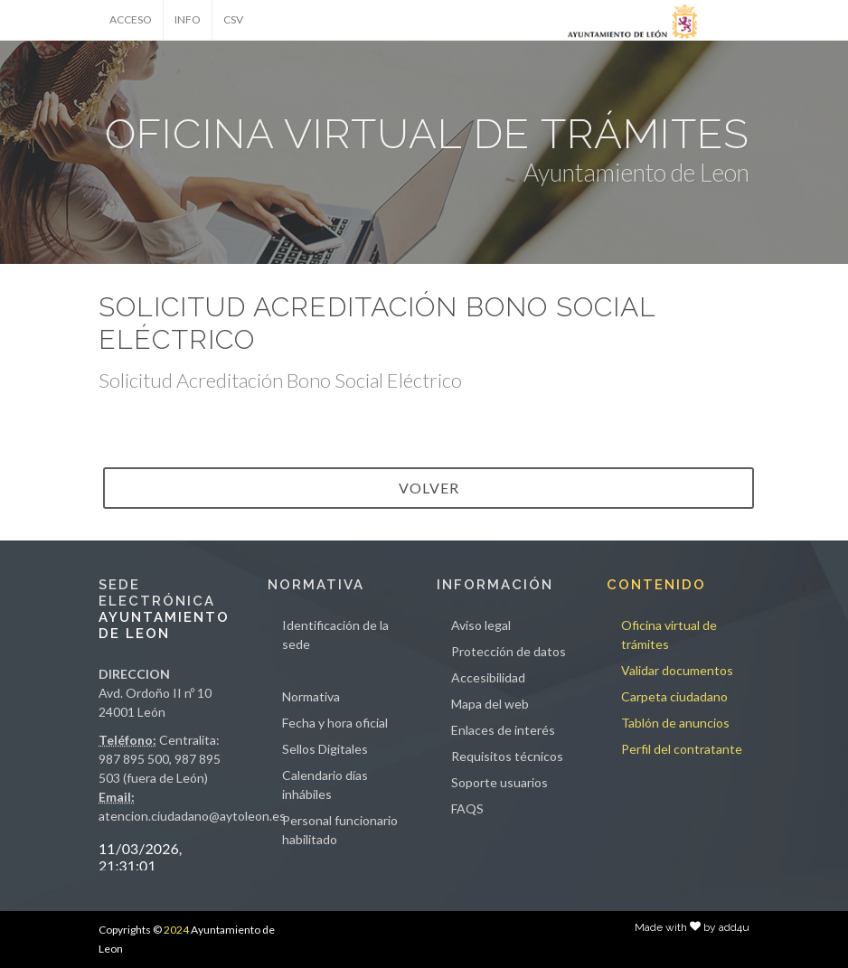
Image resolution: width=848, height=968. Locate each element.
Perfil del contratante (681, 749)
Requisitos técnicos (507, 756)
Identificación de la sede (335, 634)
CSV (233, 19)
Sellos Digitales (325, 749)
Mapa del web (490, 703)
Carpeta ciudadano (674, 696)
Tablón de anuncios (675, 722)
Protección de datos (508, 651)
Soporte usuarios (499, 782)
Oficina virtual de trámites (669, 634)
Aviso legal (481, 625)
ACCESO (130, 19)
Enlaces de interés (503, 730)
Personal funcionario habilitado (340, 830)
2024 (176, 929)
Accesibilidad (488, 677)
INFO (187, 19)
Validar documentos (677, 670)
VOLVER (429, 487)
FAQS (467, 808)
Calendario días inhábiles (325, 784)
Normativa (311, 696)
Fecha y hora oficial (335, 722)
